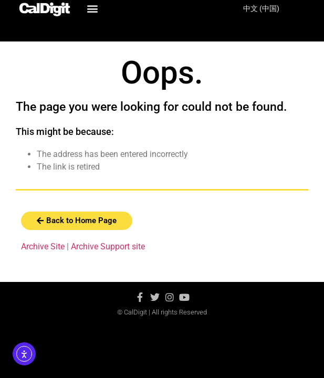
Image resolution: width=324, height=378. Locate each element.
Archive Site (43, 246)
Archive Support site (108, 246)
